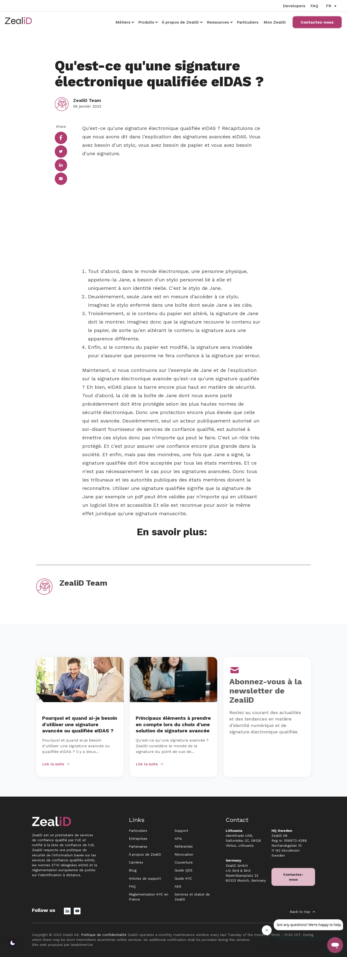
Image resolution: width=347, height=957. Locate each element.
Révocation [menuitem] (184, 854)
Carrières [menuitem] (136, 862)
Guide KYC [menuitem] (183, 878)
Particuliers (247, 22)
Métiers (122, 22)
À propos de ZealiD (180, 22)
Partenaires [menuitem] (138, 846)
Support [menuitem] (181, 831)
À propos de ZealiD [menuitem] (145, 854)
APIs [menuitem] (178, 838)
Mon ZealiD (275, 22)
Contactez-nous (317, 22)
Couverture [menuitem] (184, 862)
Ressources (218, 22)
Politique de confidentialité (103, 935)
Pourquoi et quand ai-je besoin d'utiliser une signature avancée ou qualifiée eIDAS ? (79, 724)
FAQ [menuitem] (132, 886)
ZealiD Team (87, 100)
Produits (146, 22)
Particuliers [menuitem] (138, 831)
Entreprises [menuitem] (138, 838)
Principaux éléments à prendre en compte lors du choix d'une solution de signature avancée (173, 724)
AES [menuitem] (178, 886)
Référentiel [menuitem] (184, 846)
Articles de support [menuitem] (145, 878)
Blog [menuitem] (132, 870)
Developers (294, 5)
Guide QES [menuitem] (183, 870)
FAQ (314, 5)
